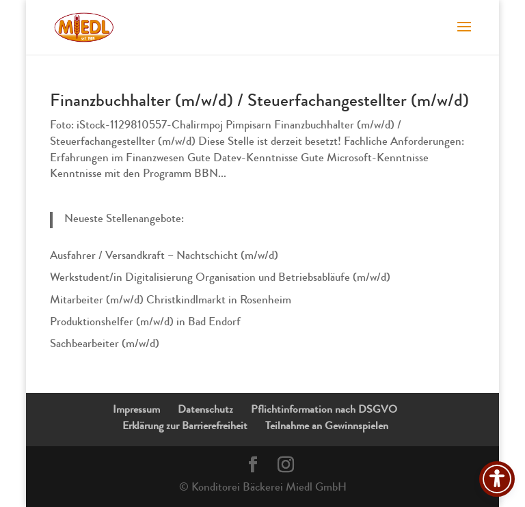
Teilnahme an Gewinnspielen (326, 427)
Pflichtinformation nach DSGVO (324, 410)
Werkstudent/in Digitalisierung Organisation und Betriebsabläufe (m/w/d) (220, 278)
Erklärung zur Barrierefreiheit (184, 427)
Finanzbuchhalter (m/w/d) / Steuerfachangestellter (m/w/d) (259, 102)
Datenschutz (205, 410)
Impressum (136, 410)
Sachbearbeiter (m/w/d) (104, 345)
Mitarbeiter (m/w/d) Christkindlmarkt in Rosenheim (170, 301)
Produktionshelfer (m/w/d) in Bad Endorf (145, 323)
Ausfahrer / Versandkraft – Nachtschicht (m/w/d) (164, 256)
